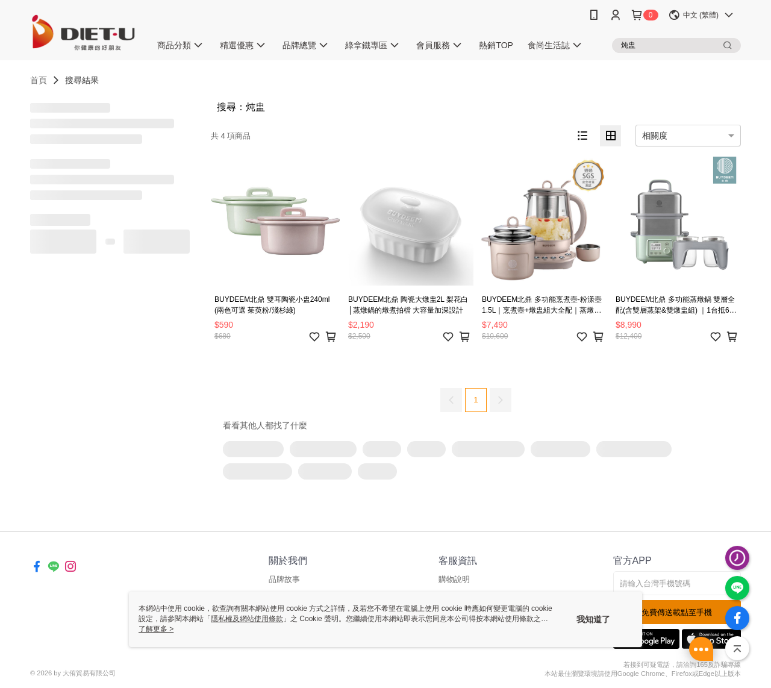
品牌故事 (284, 579)
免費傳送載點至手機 (676, 612)
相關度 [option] (654, 135)
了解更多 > (156, 629)
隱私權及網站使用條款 (247, 619)
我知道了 (593, 619)
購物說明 (454, 579)
